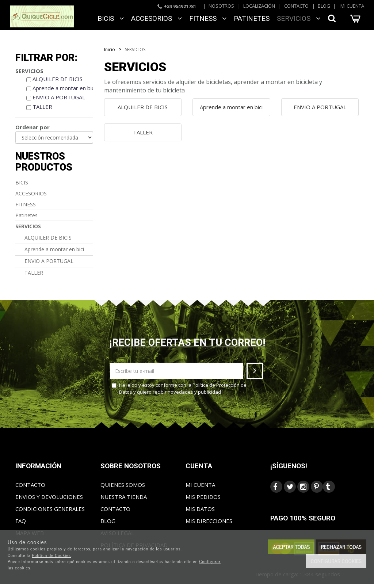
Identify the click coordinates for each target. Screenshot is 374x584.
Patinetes (252, 18)
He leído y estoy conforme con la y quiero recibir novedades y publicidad (179, 388)
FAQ (20, 520)
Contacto (296, 6)
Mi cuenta (352, 6)
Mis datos (200, 508)
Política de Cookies (51, 555)
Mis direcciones (209, 520)
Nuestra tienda (123, 496)
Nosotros (221, 6)
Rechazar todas (341, 546)
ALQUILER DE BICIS (58, 79)
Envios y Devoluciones (49, 496)
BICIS (111, 18)
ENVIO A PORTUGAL (59, 97)
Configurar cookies (336, 560)
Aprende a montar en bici (64, 88)
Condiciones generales (50, 508)
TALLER (42, 106)
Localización (259, 6)
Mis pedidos (203, 496)
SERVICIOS (298, 18)
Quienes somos (122, 484)
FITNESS (207, 18)
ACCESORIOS (156, 18)
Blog (324, 6)
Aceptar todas (291, 546)
